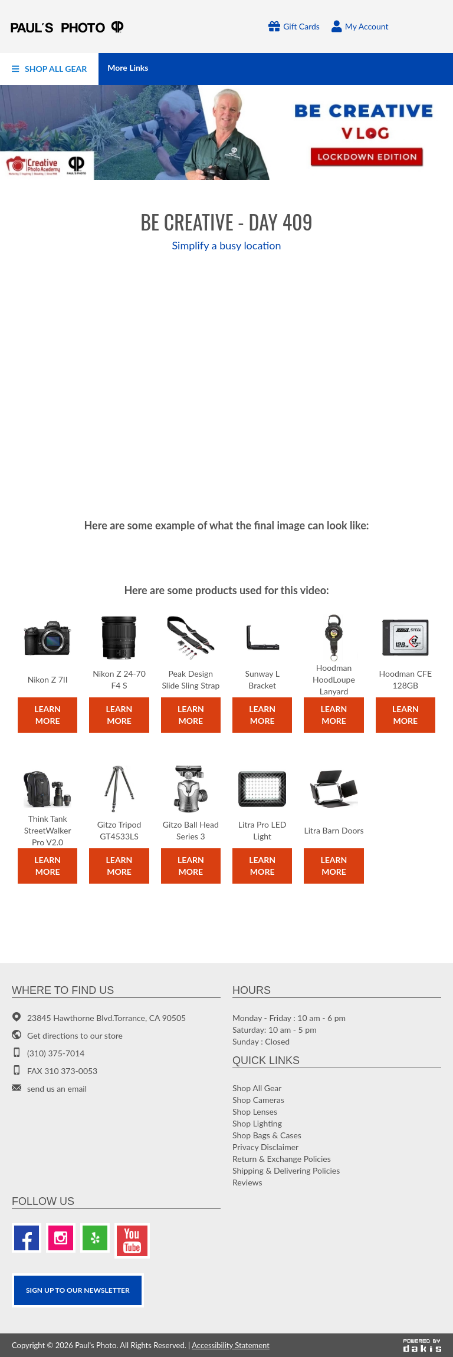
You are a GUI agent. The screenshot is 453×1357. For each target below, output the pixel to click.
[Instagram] (61, 1238)
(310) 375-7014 (55, 1053)
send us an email (57, 1088)
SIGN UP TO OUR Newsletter (78, 1290)
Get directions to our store (75, 1035)
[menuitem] (49, 69)
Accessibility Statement (231, 1345)
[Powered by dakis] (422, 1345)
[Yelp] (95, 1238)
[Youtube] (132, 1241)
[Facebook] (26, 1238)
